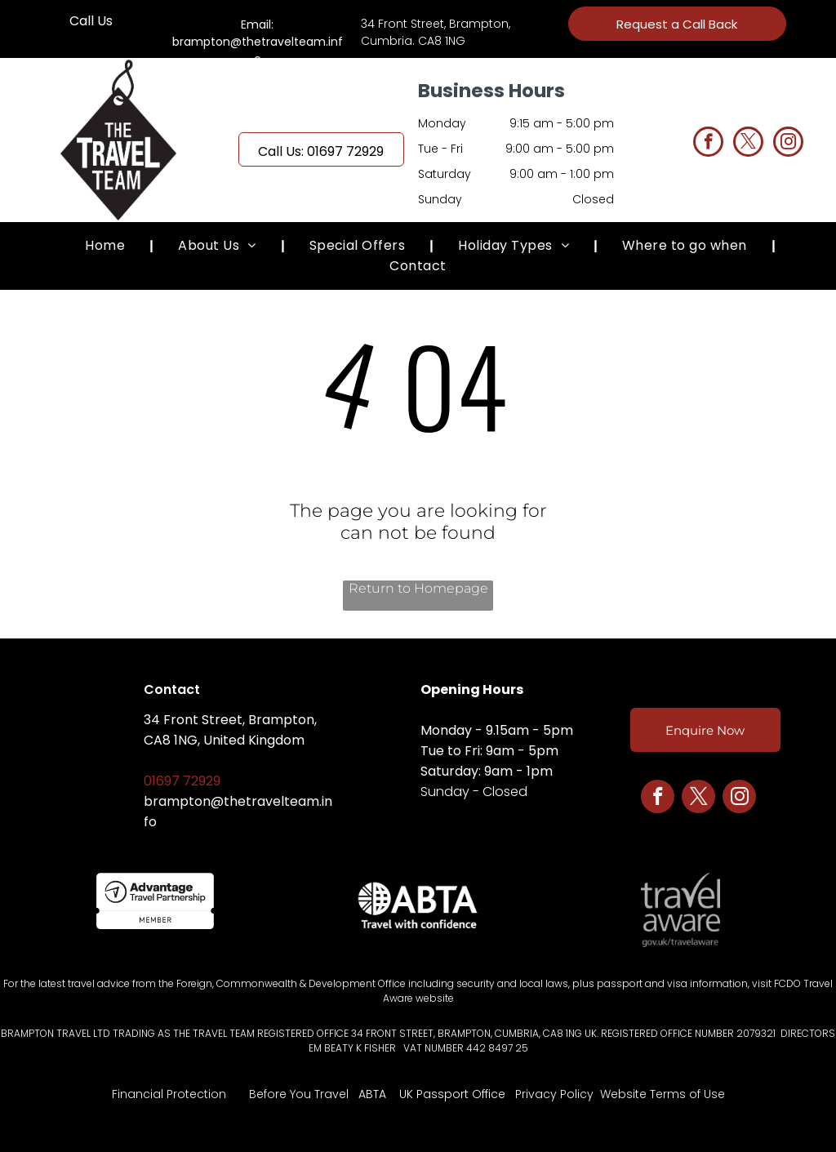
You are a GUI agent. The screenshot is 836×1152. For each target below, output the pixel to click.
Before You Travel (299, 1094)
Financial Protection (169, 1094)
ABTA (372, 1094)
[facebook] (708, 144)
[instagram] (788, 144)
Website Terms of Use (662, 1094)
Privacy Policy (554, 1094)
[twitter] (748, 144)
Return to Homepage (418, 588)
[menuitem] (106, 245)
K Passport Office (456, 1094)
